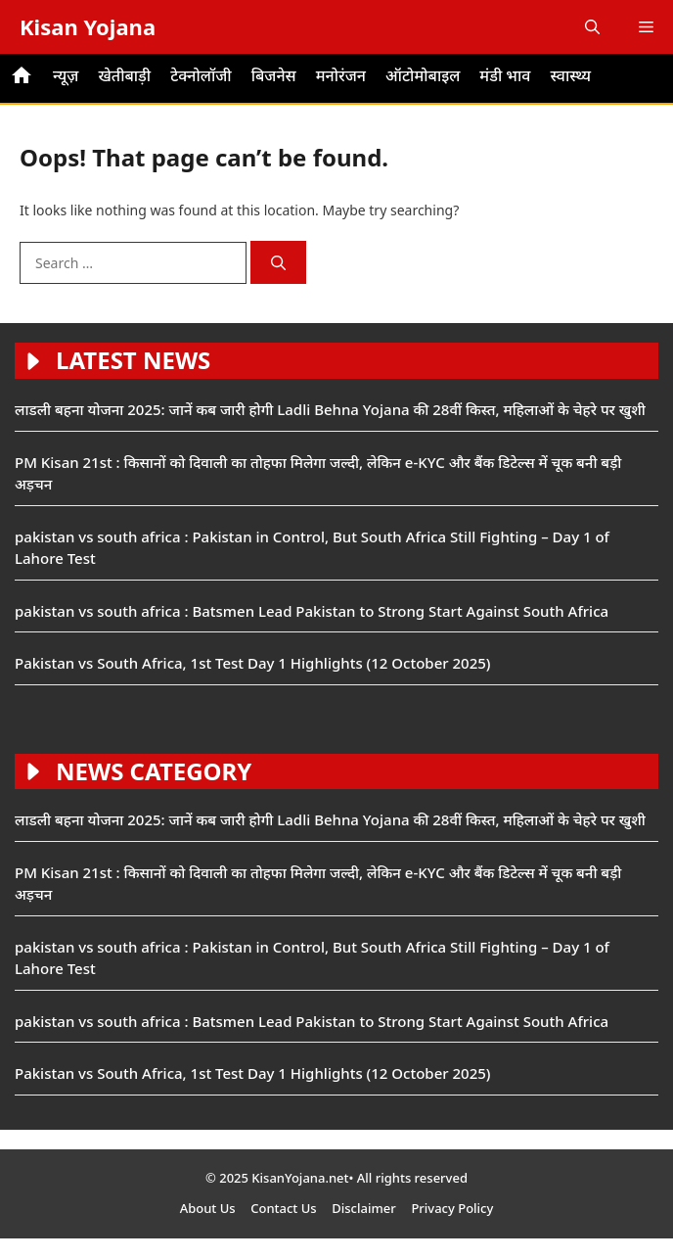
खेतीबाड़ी (124, 75)
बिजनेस (273, 75)
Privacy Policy (452, 1208)
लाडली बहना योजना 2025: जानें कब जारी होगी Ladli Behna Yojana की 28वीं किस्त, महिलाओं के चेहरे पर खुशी (330, 409)
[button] (592, 27)
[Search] (278, 263)
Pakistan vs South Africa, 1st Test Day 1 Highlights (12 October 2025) (253, 663)
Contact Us (283, 1208)
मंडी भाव (504, 75)
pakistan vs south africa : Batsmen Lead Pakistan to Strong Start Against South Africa (311, 611)
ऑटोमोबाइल (422, 75)
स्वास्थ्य (570, 75)
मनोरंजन (341, 75)
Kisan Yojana (88, 26)
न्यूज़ (65, 75)
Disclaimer (363, 1208)
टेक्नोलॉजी (201, 75)
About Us (208, 1208)
